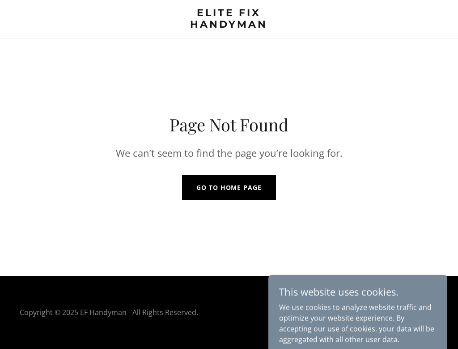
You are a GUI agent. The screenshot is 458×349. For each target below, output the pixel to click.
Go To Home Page (228, 187)
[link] (229, 25)
